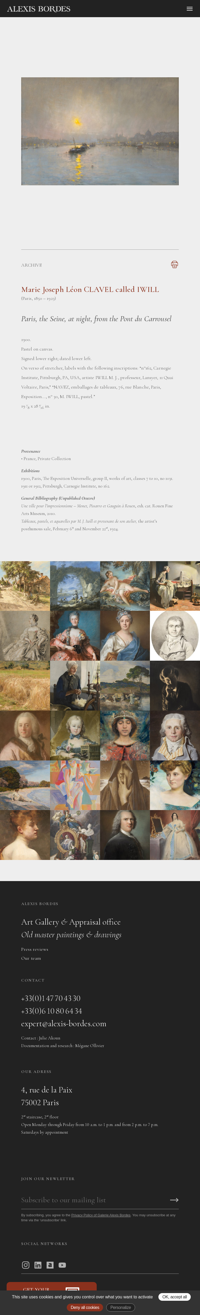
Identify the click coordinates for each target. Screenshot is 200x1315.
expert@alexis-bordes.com (63, 1023)
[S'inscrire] (174, 1200)
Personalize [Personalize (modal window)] (120, 1307)
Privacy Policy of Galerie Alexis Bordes (100, 1215)
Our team (31, 958)
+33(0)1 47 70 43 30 (51, 998)
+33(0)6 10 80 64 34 (51, 1011)
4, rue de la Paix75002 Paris (46, 1096)
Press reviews (34, 949)
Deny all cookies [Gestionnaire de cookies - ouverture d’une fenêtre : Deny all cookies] (85, 1307)
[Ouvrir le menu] (190, 8)
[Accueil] (83, 9)
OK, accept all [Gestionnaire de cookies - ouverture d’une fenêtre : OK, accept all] (174, 1297)
